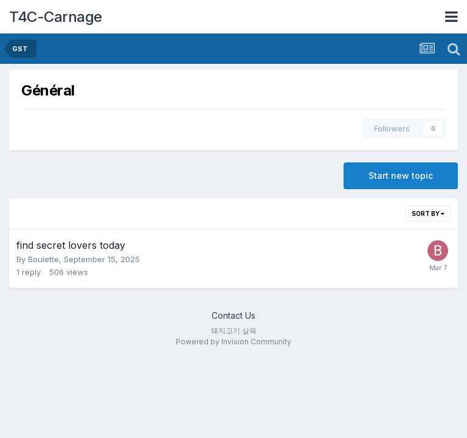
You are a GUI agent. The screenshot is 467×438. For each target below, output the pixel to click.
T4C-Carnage (55, 17)
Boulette (43, 259)
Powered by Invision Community (233, 341)
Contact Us (233, 315)
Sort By (428, 213)
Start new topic (400, 175)
